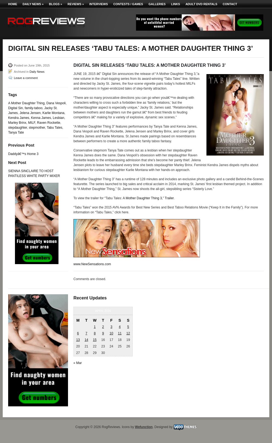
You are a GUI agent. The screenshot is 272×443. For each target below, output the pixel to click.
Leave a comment (26, 78)
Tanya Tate (16, 132)
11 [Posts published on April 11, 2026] (119, 333)
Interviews (98, 4)
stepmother (37, 127)
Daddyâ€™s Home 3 (23, 154)
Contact (230, 4)
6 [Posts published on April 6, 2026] (78, 333)
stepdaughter (17, 127)
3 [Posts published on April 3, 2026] (111, 327)
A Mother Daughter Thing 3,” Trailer (148, 198)
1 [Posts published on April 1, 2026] (95, 327)
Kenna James (41, 118)
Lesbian (58, 118)
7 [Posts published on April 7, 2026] (86, 333)
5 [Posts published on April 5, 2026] (128, 327)
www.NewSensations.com (92, 264)
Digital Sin (15, 108)
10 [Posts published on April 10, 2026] (111, 333)
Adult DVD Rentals (201, 4)
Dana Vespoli (56, 103)
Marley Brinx (17, 123)
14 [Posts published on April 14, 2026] (86, 340)
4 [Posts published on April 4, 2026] (120, 327)
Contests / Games (128, 4)
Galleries (157, 4)
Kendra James (18, 118)
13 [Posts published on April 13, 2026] (78, 340)
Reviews (75, 4)
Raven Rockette (48, 123)
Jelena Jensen (30, 113)
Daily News (33, 4)
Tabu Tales (54, 127)
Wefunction (144, 427)
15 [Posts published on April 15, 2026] (95, 340)
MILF (31, 123)
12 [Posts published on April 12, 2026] (128, 333)
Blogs (55, 4)
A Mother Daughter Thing (26, 103)
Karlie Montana (53, 113)
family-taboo (33, 108)
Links (175, 4)
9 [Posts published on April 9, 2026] (103, 333)
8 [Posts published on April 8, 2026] (95, 333)
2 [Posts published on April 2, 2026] (103, 327)
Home (12, 4)
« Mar (77, 363)
